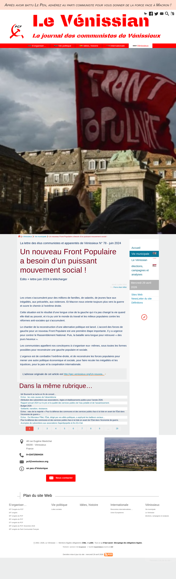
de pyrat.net (82, 556)
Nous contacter (61, 485)
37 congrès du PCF (16, 531)
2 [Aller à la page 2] (38, 435)
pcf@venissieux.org (37, 468)
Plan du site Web (38, 502)
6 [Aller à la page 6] (73, 435)
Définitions (138, 302)
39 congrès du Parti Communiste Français (24, 539)
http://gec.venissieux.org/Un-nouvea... (85, 374)
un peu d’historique (37, 475)
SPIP (112, 556)
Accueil (136, 247)
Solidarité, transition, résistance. (36, 410)
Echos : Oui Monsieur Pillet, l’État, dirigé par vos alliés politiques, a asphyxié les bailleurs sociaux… (68, 420)
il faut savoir (107, 553)
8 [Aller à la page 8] (91, 435)
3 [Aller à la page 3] (47, 435)
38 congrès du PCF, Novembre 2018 (22, 535)
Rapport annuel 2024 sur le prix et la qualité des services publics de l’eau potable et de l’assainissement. (70, 404)
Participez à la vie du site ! (159, 570)
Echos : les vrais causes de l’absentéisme (41, 397)
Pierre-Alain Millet (120, 287)
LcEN (90, 553)
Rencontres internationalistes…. (120, 517)
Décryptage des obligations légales (128, 553)
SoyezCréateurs (98, 556)
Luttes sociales (57, 517)
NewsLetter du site (143, 298)
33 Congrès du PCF (16, 516)
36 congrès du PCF (16, 528)
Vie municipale (40, 236)
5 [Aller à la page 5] (64, 435)
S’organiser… (17, 512)
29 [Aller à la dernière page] (117, 435)
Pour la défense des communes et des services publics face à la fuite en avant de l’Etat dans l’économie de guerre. (72, 425)
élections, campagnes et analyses (157, 524)
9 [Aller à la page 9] (99, 435)
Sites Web (138, 294)
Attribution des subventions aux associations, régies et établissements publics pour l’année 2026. (67, 401)
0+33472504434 (34, 461)
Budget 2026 (27, 407)
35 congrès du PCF (16, 524)
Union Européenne (115, 520)
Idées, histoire (88, 512)
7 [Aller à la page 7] (82, 435)
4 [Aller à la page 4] (55, 435)
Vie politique (60, 512)
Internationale (117, 512)
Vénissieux (27, 236)
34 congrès (12, 520)
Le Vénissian (149, 520)
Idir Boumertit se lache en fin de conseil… (40, 394)
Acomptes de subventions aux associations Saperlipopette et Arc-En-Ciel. (56, 430)
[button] (141, 14)
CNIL (83, 553)
